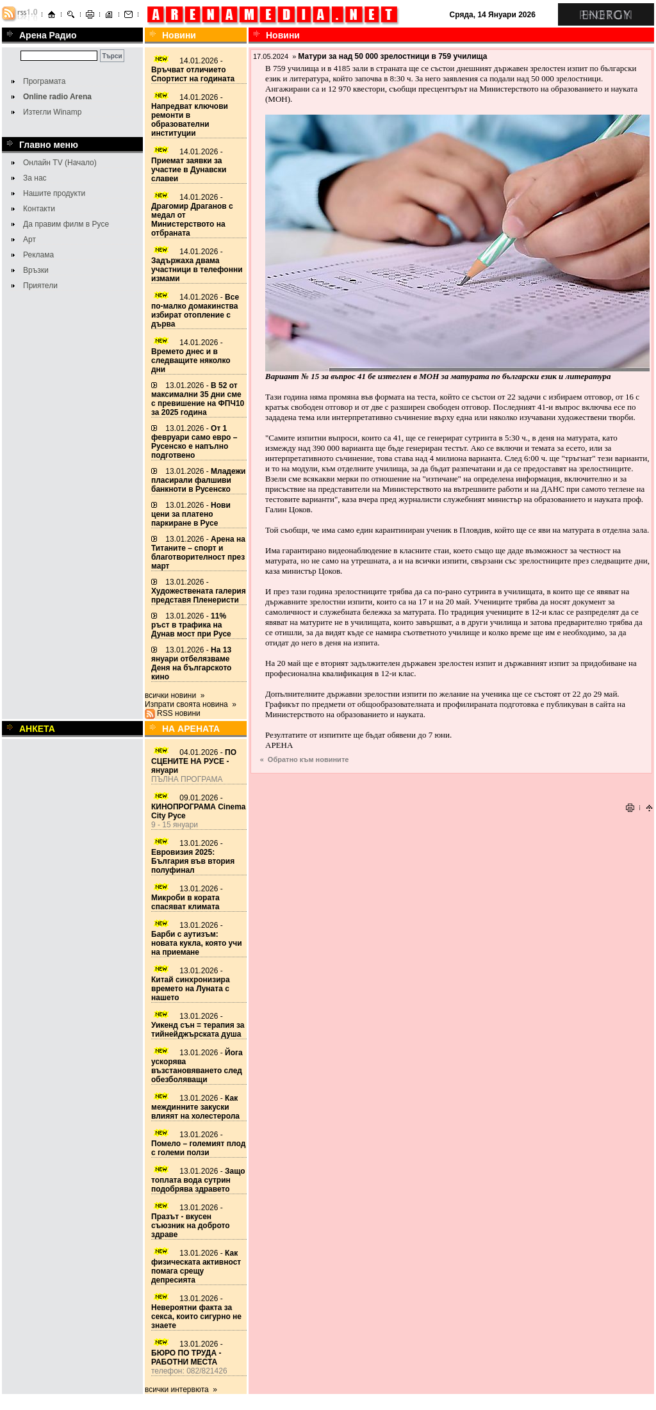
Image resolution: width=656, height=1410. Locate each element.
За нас (35, 178)
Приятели (40, 285)
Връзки (36, 270)
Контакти (39, 208)
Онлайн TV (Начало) (60, 162)
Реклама (38, 254)
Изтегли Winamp (52, 112)
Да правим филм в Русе (66, 224)
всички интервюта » (181, 1389)
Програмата (44, 81)
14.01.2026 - (192, 69)
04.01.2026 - (193, 761)
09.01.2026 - (198, 806)
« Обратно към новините (304, 759)
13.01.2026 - (197, 399)
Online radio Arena (57, 96)
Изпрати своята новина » (190, 704)
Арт (29, 239)
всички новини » (175, 695)
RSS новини (179, 713)
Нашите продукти (54, 193)
